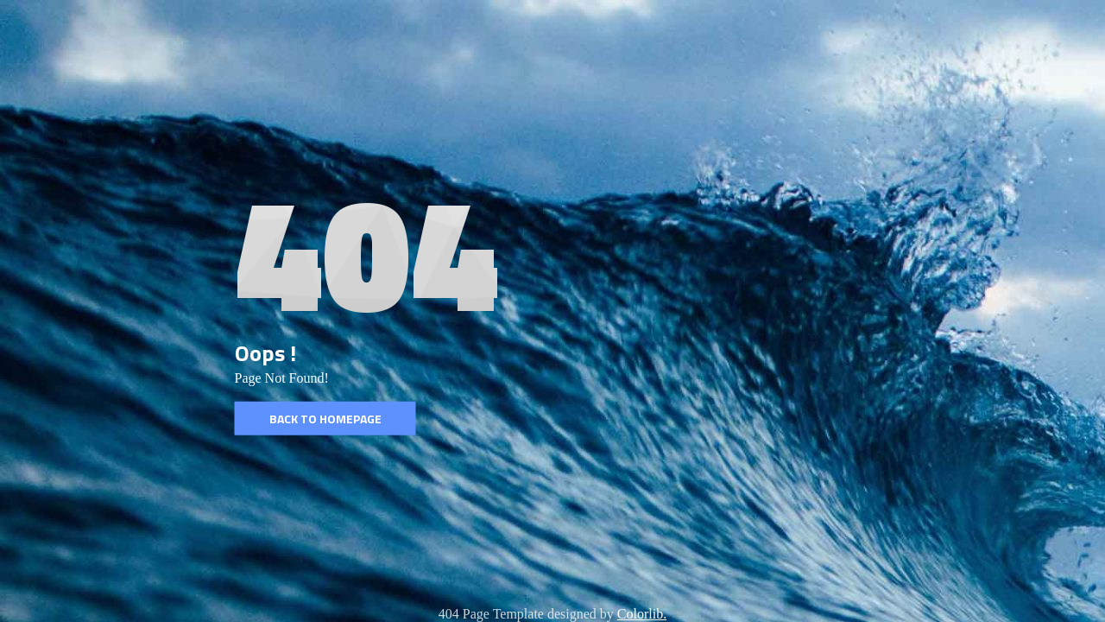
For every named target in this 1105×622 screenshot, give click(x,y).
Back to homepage (325, 418)
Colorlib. (641, 613)
